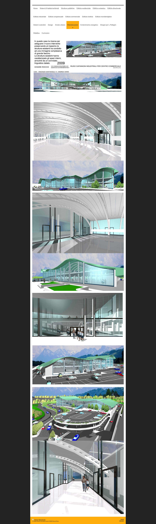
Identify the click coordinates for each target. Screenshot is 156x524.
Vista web (121, 520)
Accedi (122, 519)
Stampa (35, 519)
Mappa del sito (42, 519)
